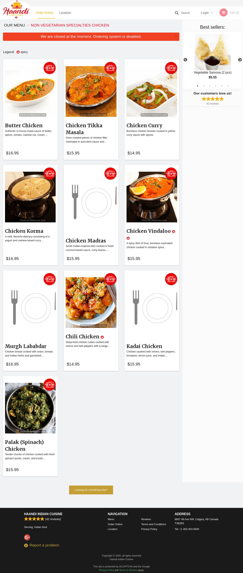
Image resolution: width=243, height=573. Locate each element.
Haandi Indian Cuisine (43, 514)
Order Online (44, 13)
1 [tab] (198, 86)
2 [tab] (204, 86)
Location (65, 13)
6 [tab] (228, 86)
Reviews (146, 519)
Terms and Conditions (153, 524)
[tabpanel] (212, 60)
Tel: (187, 529)
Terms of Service (128, 570)
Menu (111, 519)
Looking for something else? (91, 496)
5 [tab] (222, 86)
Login (205, 13)
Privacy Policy (149, 529)
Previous (185, 60)
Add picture (50, 68)
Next (240, 60)
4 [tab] (216, 86)
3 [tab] (210, 86)
